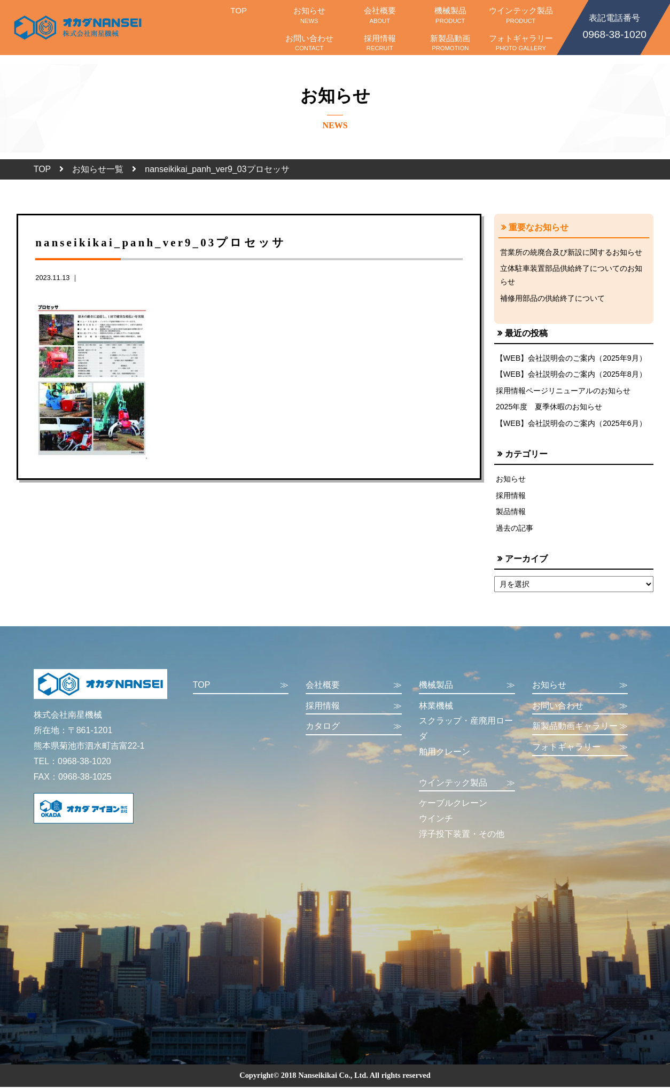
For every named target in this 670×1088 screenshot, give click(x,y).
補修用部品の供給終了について (552, 298)
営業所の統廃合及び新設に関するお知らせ (571, 252)
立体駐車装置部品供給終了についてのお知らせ (571, 275)
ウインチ (436, 820)
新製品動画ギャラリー (580, 729)
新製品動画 (450, 43)
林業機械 (436, 707)
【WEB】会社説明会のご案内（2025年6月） (571, 425)
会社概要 (380, 15)
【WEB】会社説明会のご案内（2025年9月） (571, 358)
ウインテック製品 (521, 15)
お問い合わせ (309, 43)
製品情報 (511, 513)
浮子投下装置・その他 (461, 836)
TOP (239, 15)
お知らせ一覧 (97, 169)
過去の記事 (514, 530)
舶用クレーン (444, 753)
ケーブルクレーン (453, 805)
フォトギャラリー (521, 43)
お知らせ (309, 15)
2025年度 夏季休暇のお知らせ (549, 408)
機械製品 (450, 15)
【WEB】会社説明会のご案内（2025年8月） (571, 375)
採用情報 (380, 43)
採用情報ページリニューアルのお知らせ (563, 391)
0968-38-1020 (614, 26)
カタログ (354, 729)
